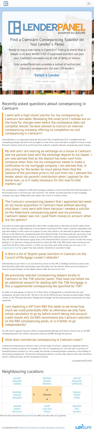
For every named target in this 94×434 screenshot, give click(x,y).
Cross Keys (47, 408)
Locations (61, 427)
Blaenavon (47, 383)
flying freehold (27, 415)
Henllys (77, 397)
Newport (77, 392)
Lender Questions (47, 427)
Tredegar (17, 383)
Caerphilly (17, 406)
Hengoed (17, 394)
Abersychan (77, 380)
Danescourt (17, 411)
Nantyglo (47, 380)
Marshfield (77, 406)
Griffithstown (77, 383)
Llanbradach (17, 397)
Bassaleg (77, 411)
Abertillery (47, 378)
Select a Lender (47, 75)
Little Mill (77, 378)
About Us (24, 427)
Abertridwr (17, 392)
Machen (47, 411)
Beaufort (17, 378)
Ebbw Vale (17, 380)
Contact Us (34, 427)
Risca (77, 408)
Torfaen (77, 394)
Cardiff (47, 406)
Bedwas (17, 408)
